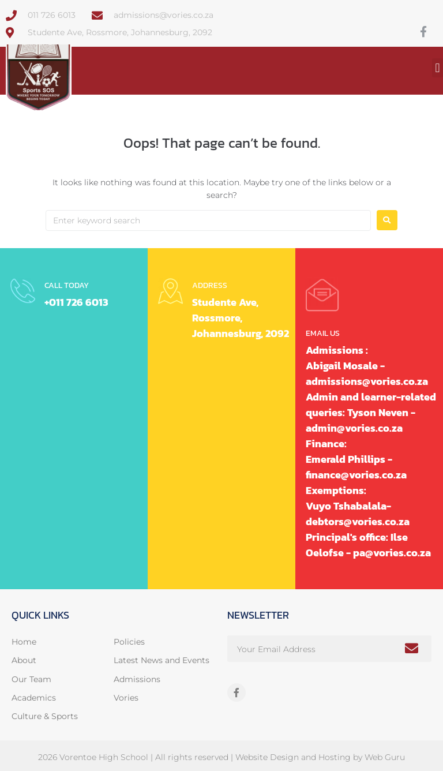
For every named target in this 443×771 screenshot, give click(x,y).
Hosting (334, 757)
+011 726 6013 (76, 302)
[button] (437, 67)
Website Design (267, 757)
